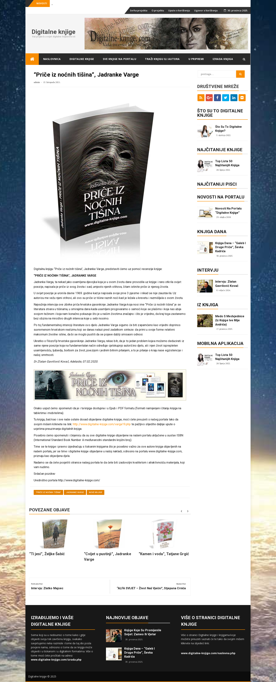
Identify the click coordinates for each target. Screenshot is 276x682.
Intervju (208, 270)
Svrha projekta (138, 10)
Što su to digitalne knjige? (228, 129)
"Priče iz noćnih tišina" (48, 492)
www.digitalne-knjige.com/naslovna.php (208, 653)
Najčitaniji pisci (217, 184)
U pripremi (196, 59)
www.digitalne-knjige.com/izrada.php (56, 659)
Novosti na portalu (221, 197)
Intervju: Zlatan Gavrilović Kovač (226, 283)
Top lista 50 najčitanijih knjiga (227, 163)
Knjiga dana (211, 231)
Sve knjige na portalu (119, 59)
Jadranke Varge (75, 492)
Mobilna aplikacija (220, 343)
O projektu (158, 10)
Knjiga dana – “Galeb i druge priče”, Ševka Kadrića (230, 247)
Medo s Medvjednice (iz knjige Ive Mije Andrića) (230, 320)
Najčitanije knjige (220, 149)
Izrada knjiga (223, 59)
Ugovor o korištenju (206, 10)
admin (37, 82)
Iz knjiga (207, 304)
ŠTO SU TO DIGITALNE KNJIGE (220, 113)
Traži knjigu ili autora (162, 59)
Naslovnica (52, 59)
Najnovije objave (127, 617)
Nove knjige (95, 492)
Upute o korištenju (179, 10)
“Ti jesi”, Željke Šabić (47, 554)
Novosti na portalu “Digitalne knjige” (228, 210)
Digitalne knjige (54, 31)
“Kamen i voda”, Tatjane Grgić (164, 554)
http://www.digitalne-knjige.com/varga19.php (102, 424)
